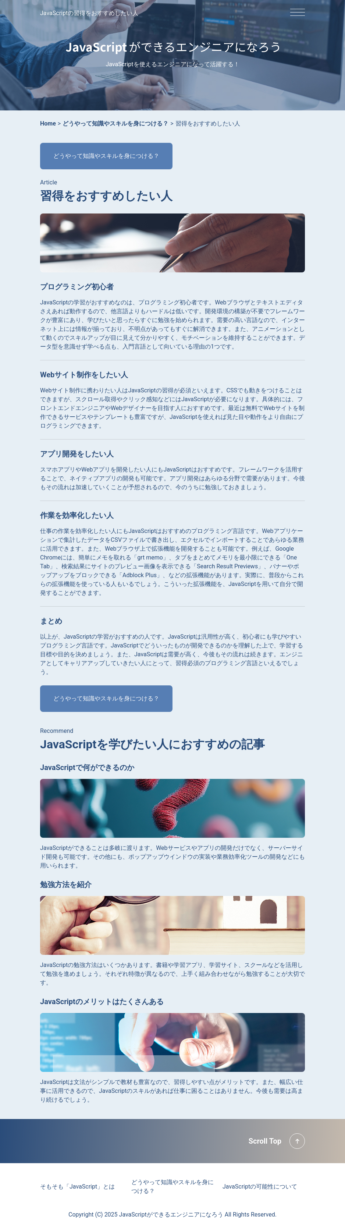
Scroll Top (265, 1141)
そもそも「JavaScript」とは (77, 1186)
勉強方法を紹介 (66, 884)
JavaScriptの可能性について (260, 1186)
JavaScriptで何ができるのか (87, 767)
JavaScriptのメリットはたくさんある (102, 1001)
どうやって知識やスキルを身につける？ (106, 155)
